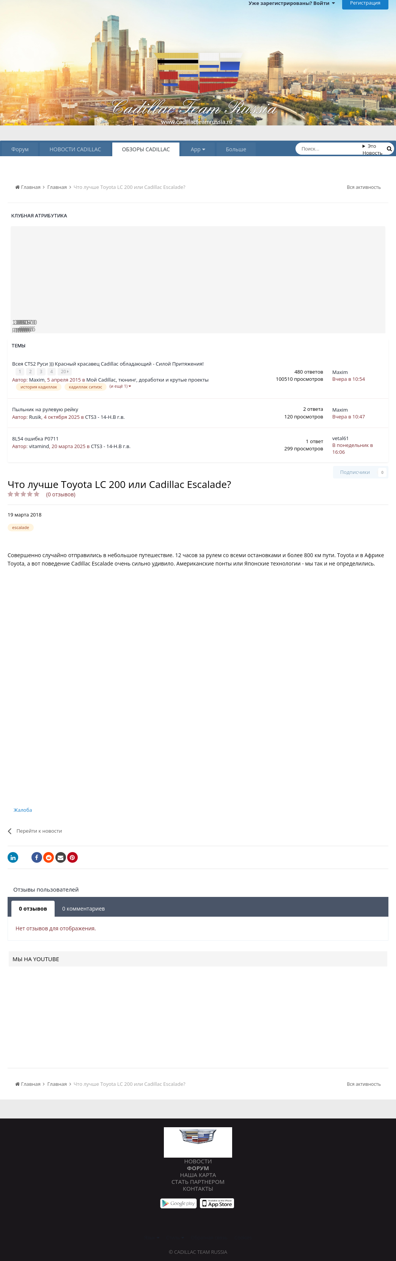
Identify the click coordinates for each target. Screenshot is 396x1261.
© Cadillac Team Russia (198, 1251)
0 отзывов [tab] (33, 908)
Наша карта (198, 1174)
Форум (19, 149)
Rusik (35, 416)
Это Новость (373, 149)
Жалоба (23, 809)
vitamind (39, 445)
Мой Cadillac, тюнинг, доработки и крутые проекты (147, 379)
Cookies (243, 1237)
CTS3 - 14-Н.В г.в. (105, 416)
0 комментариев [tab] (83, 908)
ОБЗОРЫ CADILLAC (146, 149)
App (198, 149)
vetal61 (340, 437)
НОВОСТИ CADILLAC (75, 149)
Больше (236, 149)
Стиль (175, 1237)
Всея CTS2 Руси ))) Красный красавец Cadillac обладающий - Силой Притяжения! (108, 363)
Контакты (198, 1187)
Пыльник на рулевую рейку (45, 409)
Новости (198, 1160)
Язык (151, 1237)
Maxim (36, 379)
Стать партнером (198, 1181)
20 (65, 371)
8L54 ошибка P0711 (35, 438)
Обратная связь (209, 1237)
